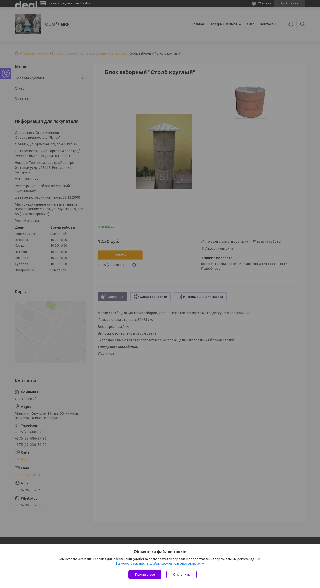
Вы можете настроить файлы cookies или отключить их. (158, 563)
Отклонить (181, 574)
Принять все (145, 574)
